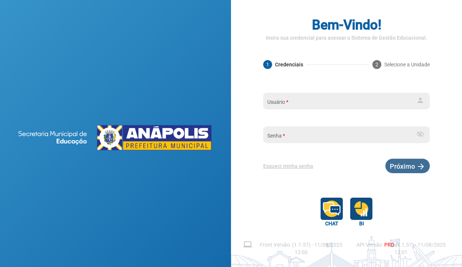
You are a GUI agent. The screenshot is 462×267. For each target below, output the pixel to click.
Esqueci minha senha (288, 166)
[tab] (283, 64)
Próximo (403, 166)
